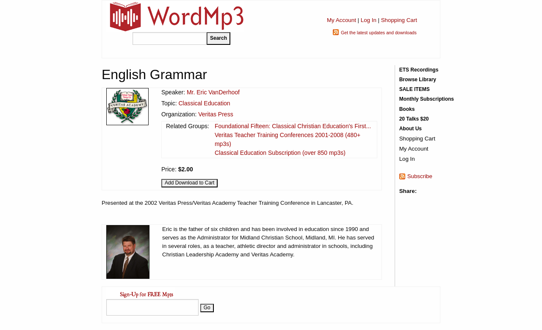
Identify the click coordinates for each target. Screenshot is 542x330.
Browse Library (417, 79)
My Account (341, 20)
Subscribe (419, 176)
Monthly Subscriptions (426, 99)
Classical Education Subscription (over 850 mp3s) (280, 152)
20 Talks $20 (414, 119)
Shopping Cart (399, 20)
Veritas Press (215, 114)
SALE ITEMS (414, 89)
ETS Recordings (419, 70)
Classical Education (204, 103)
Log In (368, 20)
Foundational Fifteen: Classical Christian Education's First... (293, 126)
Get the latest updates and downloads (379, 32)
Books (407, 109)
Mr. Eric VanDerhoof (213, 92)
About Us (410, 129)
